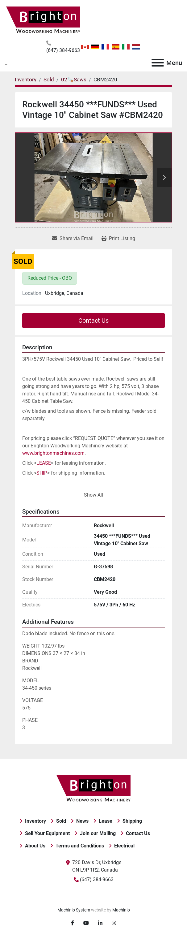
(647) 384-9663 (63, 50)
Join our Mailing (98, 833)
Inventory (35, 821)
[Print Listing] (118, 238)
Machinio (121, 909)
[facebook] (72, 923)
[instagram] (114, 923)
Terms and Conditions (80, 846)
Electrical (124, 846)
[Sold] (49, 79)
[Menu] (158, 63)
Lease (105, 821)
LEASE (43, 463)
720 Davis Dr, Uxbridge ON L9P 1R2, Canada (96, 866)
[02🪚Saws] (73, 79)
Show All (93, 495)
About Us (35, 846)
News (82, 821)
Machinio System (73, 909)
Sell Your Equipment (47, 833)
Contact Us (93, 320)
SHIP (41, 473)
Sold (61, 821)
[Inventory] (25, 79)
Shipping (132, 821)
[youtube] (86, 923)
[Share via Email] (73, 238)
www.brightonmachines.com (53, 453)
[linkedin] (100, 923)
